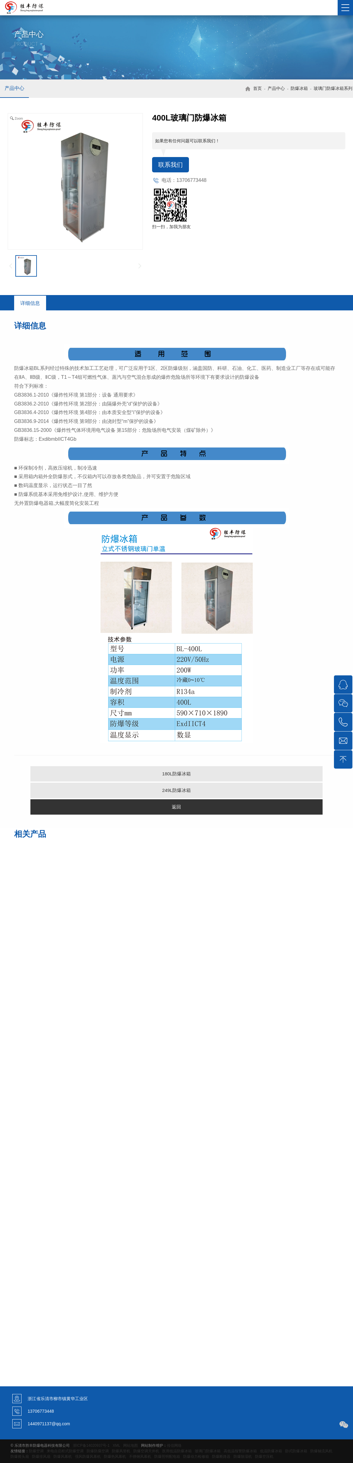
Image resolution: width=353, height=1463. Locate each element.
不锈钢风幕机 (140, 1456)
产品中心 (14, 88)
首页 (257, 88)
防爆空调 (36, 1451)
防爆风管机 (121, 1451)
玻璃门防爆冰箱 (208, 1451)
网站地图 (130, 1445)
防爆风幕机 (62, 1456)
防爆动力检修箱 (196, 1456)
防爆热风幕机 (115, 1456)
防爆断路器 (221, 1456)
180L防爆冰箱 (176, 773)
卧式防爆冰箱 (296, 1451)
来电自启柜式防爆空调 (65, 1451)
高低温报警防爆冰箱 (240, 1451)
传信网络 (174, 1445)
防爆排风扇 (41, 1456)
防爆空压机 (264, 1456)
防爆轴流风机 (321, 1451)
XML (116, 1445)
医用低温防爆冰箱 (177, 1451)
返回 (176, 806)
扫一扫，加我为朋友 (171, 226)
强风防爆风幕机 (88, 1456)
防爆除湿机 (242, 1456)
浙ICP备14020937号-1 (91, 1445)
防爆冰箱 (299, 88)
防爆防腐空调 (98, 1451)
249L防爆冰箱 (176, 790)
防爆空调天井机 (146, 1451)
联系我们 (170, 164)
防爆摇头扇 (19, 1456)
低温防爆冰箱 (271, 1451)
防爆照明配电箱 (167, 1456)
